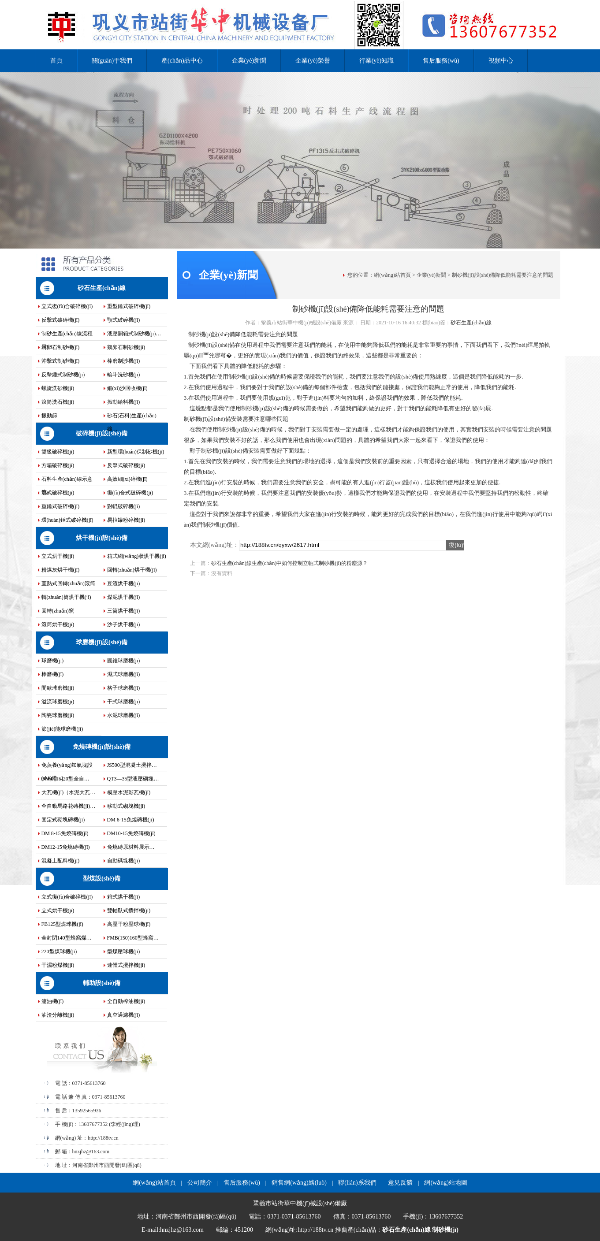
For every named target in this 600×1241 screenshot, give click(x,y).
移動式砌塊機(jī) (126, 806)
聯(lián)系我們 (357, 1182)
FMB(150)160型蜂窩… (133, 938)
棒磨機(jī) (52, 674)
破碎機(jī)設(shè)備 (101, 433)
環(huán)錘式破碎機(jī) (67, 520)
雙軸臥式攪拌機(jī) (129, 910)
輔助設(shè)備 (101, 983)
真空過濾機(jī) (123, 1015)
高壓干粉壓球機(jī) (129, 924)
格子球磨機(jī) (123, 688)
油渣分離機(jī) (58, 1015)
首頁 (56, 60)
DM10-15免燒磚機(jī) (131, 833)
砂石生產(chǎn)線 (102, 288)
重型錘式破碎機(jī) (129, 306)
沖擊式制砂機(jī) (60, 361)
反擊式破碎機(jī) (60, 320)
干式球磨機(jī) (123, 702)
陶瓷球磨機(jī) (58, 715)
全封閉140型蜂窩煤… (66, 938)
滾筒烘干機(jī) (58, 624)
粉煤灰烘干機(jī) (60, 570)
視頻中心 (500, 60)
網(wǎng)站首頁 (392, 275)
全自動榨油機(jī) (126, 1001)
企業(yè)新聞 (249, 60)
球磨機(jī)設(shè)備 (101, 642)
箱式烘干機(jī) (123, 897)
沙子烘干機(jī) (123, 624)
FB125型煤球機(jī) (62, 924)
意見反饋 (400, 1182)
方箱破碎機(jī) (58, 465)
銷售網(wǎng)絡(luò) (299, 1182)
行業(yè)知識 (376, 60)
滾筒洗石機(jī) (58, 402)
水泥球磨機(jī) (123, 715)
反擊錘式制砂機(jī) (63, 375)
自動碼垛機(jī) (123, 861)
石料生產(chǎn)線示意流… (67, 481)
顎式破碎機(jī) (123, 320)
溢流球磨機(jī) (58, 702)
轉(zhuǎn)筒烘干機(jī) (66, 597)
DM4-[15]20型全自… (65, 779)
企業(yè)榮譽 (312, 60)
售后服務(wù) (441, 60)
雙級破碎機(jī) (58, 452)
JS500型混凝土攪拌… (132, 765)
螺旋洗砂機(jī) (58, 388)
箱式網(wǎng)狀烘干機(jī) (136, 556)
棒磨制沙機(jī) (123, 361)
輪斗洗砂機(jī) (123, 375)
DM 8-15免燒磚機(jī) (65, 833)
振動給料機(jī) (123, 402)
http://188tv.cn (103, 1138)
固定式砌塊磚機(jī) (63, 820)
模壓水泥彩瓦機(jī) (129, 792)
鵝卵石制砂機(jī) (126, 347)
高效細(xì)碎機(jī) (127, 479)
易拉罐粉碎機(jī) (126, 520)
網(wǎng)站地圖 (445, 1182)
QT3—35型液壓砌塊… (133, 779)
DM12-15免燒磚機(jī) (65, 847)
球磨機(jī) (52, 661)
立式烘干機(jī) (58, 556)
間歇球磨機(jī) (58, 688)
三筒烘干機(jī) (123, 611)
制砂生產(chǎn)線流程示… (67, 335)
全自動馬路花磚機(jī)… (68, 806)
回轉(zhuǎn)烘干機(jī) (132, 570)
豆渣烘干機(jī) (123, 583)
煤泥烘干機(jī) (123, 597)
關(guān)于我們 (112, 60)
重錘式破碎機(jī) (60, 506)
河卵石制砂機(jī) (60, 347)
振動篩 (49, 415)
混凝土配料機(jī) (60, 861)
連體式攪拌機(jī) (126, 965)
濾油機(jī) (52, 1001)
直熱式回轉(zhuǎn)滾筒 (68, 583)
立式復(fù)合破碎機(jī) (67, 306)
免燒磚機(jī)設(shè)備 (101, 746)
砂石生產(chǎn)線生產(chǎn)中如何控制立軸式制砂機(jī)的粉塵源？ (289, 563)
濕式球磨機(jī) (123, 674)
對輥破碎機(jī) (123, 506)
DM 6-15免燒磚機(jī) (130, 820)
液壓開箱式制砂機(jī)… (134, 334)
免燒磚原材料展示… (131, 847)
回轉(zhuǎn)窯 (57, 611)
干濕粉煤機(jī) (58, 965)
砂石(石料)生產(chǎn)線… (132, 417)
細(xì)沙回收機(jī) (127, 388)
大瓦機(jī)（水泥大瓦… (68, 792)
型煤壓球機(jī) (123, 951)
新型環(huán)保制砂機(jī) (135, 452)
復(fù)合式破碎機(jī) (130, 493)
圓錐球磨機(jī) (123, 661)
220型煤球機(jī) (59, 951)
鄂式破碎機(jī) (58, 493)
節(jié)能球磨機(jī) (62, 729)
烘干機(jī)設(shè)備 (101, 538)
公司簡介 (199, 1182)
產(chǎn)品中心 (182, 60)
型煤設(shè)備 (101, 878)
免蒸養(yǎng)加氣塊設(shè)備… (67, 767)
